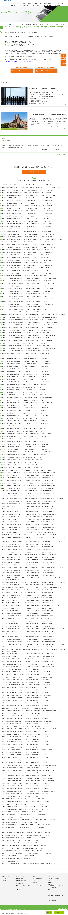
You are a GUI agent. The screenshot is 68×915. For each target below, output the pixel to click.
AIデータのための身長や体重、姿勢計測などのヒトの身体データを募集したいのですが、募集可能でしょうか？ (28, 291)
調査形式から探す (6, 877)
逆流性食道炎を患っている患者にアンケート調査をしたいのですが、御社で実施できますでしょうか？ (26, 726)
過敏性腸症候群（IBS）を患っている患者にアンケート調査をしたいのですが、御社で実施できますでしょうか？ (29, 729)
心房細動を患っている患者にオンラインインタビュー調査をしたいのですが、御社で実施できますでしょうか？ (28, 656)
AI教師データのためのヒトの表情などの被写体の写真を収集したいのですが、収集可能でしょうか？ (26, 345)
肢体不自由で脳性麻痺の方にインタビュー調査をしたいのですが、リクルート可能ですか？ (24, 418)
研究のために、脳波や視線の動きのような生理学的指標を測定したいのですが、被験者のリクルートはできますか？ (30, 863)
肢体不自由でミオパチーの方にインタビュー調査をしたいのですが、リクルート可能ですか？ (24, 400)
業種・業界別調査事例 (38, 878)
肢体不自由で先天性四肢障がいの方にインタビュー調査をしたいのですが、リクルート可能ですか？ (26, 371)
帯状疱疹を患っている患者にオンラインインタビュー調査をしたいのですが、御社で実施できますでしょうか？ (28, 603)
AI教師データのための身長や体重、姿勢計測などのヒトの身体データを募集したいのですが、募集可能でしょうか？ (29, 327)
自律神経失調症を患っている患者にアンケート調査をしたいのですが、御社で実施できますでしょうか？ (27, 721)
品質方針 (50, 889)
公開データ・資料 (47, 5)
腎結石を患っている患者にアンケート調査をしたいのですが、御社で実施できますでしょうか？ (25, 718)
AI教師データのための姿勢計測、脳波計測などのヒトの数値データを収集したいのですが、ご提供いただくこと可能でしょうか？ (33, 322)
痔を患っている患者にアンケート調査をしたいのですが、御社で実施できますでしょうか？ (24, 755)
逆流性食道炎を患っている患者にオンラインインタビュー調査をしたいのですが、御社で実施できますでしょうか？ (30, 584)
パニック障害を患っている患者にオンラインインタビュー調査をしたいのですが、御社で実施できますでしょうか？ (30, 557)
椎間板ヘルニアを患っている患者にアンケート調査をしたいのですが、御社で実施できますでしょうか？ (27, 703)
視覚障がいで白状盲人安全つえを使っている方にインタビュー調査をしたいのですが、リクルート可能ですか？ (28, 234)
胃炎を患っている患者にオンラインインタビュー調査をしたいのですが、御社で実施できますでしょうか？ (27, 597)
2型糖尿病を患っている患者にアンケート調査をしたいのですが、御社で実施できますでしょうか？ (26, 708)
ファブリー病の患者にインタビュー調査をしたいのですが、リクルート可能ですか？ (22, 796)
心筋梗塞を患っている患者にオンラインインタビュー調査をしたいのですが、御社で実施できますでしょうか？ (28, 659)
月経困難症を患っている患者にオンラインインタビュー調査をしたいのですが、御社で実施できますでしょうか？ (29, 491)
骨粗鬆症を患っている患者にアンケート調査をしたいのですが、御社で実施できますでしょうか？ (25, 700)
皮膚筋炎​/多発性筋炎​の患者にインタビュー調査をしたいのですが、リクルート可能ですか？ (24, 814)
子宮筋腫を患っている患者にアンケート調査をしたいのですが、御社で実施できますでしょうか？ (25, 679)
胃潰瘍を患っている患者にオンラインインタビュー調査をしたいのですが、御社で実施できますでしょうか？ (28, 595)
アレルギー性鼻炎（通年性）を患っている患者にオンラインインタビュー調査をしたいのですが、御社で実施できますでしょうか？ (33, 644)
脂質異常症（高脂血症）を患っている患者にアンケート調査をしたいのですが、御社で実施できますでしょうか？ (29, 791)
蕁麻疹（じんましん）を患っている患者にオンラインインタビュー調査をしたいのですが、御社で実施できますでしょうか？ (32, 634)
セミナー (39, 5)
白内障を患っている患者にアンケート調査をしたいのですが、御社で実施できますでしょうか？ (25, 687)
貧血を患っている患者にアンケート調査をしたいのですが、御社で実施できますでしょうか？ (24, 669)
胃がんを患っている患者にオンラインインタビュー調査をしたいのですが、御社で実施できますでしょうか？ (28, 480)
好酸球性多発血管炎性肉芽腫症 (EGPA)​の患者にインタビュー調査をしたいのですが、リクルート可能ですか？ (28, 819)
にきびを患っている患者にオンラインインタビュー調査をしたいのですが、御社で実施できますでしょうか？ (28, 610)
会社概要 (35, 3)
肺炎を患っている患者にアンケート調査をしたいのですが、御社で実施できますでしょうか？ (24, 762)
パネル (33, 5)
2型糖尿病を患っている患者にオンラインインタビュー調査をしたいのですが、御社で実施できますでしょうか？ (29, 535)
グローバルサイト (52, 900)
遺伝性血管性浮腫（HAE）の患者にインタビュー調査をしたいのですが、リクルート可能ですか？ (25, 801)
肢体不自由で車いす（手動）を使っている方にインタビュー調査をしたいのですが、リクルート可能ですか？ (28, 224)
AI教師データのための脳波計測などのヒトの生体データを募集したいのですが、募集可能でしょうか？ (26, 330)
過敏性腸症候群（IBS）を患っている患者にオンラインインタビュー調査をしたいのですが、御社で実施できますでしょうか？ (32, 587)
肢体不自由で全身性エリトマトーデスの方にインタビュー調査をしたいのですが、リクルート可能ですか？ (27, 397)
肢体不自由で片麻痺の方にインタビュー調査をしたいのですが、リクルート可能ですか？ (23, 428)
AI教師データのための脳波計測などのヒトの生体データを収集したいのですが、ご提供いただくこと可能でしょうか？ (30, 317)
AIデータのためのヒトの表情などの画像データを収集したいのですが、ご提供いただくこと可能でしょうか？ (28, 288)
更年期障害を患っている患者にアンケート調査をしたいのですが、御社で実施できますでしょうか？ (26, 672)
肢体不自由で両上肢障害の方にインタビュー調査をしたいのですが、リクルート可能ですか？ (24, 405)
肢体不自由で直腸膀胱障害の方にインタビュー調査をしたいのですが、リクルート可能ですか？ (25, 408)
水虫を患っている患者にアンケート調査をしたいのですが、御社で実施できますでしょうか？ (24, 752)
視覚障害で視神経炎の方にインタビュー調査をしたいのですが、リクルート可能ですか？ (23, 446)
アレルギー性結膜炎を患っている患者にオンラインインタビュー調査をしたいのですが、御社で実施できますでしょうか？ (31, 641)
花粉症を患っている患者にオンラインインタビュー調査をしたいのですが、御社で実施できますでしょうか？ (28, 631)
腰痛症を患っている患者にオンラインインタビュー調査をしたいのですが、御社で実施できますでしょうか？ (28, 524)
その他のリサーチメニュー (8, 881)
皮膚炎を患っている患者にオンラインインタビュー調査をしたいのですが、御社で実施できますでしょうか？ (28, 600)
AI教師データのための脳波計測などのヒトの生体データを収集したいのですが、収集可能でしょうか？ (26, 343)
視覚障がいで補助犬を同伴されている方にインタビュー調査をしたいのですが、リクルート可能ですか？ (27, 231)
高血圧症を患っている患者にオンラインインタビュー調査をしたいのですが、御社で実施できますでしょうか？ (28, 666)
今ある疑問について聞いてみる (34, 171)
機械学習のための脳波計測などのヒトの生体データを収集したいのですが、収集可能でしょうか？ (25, 268)
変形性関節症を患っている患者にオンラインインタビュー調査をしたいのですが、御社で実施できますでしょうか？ (30, 514)
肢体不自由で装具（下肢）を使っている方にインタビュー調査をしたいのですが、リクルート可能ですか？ (27, 208)
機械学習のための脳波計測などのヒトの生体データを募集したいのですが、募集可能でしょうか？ (25, 255)
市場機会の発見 (20, 878)
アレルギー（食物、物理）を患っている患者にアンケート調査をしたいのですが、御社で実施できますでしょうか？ (29, 765)
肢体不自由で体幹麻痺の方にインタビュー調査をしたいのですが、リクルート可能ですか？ (24, 376)
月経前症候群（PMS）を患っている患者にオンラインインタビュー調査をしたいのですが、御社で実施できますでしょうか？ (32, 488)
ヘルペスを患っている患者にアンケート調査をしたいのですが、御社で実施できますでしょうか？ (25, 757)
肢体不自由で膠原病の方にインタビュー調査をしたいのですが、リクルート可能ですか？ (23, 387)
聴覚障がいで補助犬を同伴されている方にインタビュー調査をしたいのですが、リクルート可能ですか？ (27, 226)
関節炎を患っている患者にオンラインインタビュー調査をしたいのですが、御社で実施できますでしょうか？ (28, 509)
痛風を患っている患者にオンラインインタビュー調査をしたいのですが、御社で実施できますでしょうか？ (27, 516)
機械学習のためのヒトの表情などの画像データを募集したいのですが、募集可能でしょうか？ (24, 262)
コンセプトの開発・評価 (22, 881)
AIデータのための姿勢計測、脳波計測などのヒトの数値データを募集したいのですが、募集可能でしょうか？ (28, 299)
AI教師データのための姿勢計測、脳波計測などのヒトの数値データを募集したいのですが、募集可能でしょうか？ (29, 335)
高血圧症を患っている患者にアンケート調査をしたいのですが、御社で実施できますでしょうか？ (25, 793)
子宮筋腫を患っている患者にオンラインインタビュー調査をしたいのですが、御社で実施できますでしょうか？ (28, 493)
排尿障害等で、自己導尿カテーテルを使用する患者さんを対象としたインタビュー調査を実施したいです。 (27, 236)
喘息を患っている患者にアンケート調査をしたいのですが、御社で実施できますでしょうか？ (24, 760)
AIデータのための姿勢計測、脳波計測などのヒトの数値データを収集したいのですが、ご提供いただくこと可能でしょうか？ (32, 286)
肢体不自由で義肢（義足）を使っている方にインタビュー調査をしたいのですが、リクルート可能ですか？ (27, 213)
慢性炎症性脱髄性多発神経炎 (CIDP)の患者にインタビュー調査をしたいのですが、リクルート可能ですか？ (28, 825)
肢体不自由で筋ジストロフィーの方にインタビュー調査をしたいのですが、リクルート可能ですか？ (26, 423)
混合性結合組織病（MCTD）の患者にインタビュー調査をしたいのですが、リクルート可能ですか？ (26, 835)
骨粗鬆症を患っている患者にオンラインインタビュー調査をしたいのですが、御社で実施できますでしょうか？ (28, 519)
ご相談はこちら (63, 64)
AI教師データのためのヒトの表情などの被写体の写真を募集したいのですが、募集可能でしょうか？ (26, 332)
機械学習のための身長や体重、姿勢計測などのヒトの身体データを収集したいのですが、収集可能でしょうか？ (28, 265)
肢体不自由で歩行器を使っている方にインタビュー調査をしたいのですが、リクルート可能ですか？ (26, 218)
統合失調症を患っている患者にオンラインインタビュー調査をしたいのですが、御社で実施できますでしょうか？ (29, 565)
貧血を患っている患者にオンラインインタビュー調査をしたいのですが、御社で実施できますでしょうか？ (27, 470)
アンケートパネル (37, 884)
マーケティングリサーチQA (39, 885)
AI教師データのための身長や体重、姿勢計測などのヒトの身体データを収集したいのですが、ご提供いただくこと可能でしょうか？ (33, 314)
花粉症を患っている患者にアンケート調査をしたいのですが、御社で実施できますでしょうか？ (25, 768)
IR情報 (40, 3)
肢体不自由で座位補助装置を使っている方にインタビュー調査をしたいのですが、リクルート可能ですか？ (27, 203)
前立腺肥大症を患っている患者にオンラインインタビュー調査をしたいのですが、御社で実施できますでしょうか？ (30, 547)
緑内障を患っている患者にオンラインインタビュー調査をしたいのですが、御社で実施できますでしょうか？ (28, 506)
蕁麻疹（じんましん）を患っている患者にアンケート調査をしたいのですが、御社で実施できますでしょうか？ (28, 770)
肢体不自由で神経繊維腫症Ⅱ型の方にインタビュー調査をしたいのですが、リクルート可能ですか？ (26, 410)
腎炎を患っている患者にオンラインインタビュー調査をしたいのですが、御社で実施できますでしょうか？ (27, 544)
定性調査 (4, 880)
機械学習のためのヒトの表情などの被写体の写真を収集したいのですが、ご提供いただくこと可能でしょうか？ (28, 244)
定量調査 (4, 878)
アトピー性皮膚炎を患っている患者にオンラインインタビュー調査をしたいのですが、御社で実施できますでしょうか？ (31, 639)
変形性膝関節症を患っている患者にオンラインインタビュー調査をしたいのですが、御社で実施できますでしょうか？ (30, 511)
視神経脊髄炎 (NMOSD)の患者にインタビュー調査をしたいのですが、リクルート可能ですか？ (25, 804)
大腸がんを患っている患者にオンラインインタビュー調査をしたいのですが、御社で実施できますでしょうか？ (28, 478)
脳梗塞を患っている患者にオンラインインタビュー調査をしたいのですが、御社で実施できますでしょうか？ (28, 653)
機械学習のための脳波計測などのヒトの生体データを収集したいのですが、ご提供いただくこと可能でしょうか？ (29, 242)
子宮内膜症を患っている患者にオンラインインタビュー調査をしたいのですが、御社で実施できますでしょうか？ (29, 496)
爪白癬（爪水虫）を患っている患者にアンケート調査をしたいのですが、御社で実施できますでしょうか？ (27, 749)
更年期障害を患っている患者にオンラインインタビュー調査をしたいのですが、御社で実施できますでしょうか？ (29, 483)
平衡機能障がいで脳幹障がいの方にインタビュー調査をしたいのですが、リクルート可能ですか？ (25, 353)
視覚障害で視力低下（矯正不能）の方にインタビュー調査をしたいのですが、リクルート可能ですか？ (26, 452)
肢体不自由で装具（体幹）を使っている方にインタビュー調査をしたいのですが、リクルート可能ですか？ (27, 200)
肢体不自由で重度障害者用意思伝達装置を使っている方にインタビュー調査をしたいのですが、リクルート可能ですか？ (31, 195)
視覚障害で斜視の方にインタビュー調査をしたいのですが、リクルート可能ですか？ (22, 459)
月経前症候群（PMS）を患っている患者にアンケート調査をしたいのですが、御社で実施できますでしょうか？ (28, 677)
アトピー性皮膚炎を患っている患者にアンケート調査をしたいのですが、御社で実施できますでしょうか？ (27, 775)
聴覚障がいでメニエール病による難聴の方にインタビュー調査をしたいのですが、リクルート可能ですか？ (27, 434)
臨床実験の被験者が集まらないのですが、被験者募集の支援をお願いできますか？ (22, 856)
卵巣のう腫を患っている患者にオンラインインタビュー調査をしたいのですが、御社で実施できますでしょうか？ (29, 485)
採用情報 (24, 3)
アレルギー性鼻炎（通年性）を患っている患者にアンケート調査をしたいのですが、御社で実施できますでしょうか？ (30, 780)
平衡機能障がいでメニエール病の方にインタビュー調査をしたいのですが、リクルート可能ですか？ (26, 356)
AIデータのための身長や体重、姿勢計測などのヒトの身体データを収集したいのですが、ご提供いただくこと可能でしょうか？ (32, 278)
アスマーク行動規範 (52, 887)
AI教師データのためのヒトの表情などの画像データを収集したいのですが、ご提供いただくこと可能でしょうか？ (29, 325)
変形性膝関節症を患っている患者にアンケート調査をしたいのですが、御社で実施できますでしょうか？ (27, 695)
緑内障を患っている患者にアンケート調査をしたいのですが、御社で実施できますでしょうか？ (25, 690)
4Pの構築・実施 (20, 883)
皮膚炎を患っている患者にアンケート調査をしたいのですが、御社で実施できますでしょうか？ (25, 742)
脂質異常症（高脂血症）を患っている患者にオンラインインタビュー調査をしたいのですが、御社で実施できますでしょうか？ (32, 664)
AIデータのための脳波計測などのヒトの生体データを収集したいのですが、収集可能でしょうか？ (25, 306)
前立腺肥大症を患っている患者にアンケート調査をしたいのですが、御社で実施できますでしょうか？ (26, 713)
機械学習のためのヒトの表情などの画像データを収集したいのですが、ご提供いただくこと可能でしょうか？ (28, 249)
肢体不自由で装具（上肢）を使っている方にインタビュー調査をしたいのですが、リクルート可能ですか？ (27, 211)
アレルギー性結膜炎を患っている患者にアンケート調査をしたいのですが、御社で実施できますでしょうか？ (28, 778)
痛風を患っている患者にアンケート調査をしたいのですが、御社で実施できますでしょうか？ (24, 698)
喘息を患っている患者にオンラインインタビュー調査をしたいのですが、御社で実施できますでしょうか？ (27, 623)
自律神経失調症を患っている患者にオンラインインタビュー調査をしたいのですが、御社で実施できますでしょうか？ (30, 562)
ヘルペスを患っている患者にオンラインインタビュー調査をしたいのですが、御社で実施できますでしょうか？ (28, 621)
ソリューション (20, 889)
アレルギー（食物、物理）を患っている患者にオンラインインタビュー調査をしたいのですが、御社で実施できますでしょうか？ (33, 629)
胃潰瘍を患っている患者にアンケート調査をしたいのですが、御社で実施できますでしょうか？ (25, 736)
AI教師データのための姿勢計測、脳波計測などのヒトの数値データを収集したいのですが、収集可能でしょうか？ (29, 348)
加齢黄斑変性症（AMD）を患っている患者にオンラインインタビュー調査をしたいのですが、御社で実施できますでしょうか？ (32, 498)
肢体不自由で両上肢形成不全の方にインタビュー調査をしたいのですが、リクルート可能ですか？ (25, 382)
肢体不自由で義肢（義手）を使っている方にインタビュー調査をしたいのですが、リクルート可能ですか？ (27, 216)
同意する (59, 912)
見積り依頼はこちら (63, 58)
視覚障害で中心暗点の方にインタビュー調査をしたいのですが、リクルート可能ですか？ (23, 457)
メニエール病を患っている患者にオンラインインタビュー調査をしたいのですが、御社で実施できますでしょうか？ (30, 554)
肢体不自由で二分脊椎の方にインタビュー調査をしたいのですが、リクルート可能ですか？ (24, 384)
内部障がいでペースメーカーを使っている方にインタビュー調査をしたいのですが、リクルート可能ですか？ (28, 190)
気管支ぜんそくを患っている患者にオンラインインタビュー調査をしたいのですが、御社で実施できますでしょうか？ (30, 636)
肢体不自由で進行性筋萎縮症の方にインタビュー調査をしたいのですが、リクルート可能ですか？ (25, 415)
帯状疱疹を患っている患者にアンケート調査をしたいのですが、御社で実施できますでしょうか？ (25, 744)
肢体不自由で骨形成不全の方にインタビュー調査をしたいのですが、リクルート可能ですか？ (24, 379)
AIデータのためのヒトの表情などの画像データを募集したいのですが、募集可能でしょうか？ (24, 301)
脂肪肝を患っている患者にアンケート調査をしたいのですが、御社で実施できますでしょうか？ (25, 731)
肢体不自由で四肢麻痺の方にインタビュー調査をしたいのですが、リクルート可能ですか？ (24, 431)
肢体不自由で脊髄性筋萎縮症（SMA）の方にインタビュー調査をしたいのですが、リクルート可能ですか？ (27, 402)
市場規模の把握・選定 (21, 880)
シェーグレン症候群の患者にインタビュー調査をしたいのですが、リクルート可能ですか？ (24, 848)
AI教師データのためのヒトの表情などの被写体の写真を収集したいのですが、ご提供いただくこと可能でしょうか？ (29, 319)
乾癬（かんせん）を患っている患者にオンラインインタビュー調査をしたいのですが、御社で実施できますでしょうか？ (31, 605)
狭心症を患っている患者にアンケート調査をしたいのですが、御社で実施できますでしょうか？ (25, 788)
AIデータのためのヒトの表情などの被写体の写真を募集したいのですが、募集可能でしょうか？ (25, 296)
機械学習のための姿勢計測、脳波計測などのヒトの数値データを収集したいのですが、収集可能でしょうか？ (28, 273)
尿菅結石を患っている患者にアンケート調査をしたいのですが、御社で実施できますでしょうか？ (25, 716)
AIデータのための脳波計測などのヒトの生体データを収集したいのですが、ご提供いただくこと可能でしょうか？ (29, 281)
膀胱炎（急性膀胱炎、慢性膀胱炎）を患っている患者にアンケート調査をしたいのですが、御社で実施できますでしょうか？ (32, 710)
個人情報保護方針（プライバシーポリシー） (57, 885)
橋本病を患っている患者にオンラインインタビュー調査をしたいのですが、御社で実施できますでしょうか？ (28, 529)
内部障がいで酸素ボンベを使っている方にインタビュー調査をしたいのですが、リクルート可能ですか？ (27, 185)
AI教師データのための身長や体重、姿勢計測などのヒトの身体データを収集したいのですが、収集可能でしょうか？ (29, 340)
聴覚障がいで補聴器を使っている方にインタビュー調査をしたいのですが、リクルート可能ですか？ (26, 229)
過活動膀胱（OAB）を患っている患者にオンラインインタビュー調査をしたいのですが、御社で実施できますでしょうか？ (31, 541)
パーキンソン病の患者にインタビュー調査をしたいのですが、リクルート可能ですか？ (23, 830)
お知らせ (29, 3)
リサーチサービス (12, 5)
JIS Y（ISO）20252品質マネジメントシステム (57, 891)
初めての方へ (19, 887)
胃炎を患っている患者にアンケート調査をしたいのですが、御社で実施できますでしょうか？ (24, 739)
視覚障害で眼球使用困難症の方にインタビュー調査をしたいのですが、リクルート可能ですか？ (25, 444)
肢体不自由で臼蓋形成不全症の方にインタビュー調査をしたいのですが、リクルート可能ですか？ (25, 369)
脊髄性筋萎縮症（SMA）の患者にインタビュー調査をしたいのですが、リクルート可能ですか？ (25, 806)
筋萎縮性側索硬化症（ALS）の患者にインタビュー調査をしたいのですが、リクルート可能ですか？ (26, 832)
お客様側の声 (36, 880)
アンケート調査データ (52, 880)
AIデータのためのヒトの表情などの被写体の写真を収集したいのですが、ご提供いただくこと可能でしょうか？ (28, 283)
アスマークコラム (57, 5)
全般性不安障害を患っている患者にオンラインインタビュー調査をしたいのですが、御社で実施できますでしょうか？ (30, 572)
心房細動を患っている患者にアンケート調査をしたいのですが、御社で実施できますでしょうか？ (25, 786)
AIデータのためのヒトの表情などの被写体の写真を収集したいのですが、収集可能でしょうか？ (25, 309)
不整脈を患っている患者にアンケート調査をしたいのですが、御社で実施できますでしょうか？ (25, 783)
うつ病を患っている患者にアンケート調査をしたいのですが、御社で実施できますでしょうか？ (25, 723)
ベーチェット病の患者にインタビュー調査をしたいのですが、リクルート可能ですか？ (23, 817)
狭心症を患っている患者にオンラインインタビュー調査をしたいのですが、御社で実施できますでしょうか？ (28, 661)
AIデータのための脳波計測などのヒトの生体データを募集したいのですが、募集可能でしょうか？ (25, 294)
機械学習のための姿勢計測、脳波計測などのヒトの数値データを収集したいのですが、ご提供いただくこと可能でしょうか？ (32, 247)
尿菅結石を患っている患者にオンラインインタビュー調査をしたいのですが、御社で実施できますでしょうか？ (28, 549)
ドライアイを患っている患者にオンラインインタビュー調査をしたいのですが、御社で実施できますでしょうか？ (29, 501)
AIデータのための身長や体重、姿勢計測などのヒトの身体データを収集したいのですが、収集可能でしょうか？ (28, 304)
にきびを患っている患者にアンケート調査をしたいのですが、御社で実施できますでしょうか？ (25, 747)
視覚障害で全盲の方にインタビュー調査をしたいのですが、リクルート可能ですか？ (22, 467)
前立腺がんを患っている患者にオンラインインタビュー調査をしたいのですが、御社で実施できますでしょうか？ (29, 472)
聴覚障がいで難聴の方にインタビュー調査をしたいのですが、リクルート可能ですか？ (23, 439)
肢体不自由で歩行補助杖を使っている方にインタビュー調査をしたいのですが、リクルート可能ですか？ (27, 198)
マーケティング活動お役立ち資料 (55, 895)
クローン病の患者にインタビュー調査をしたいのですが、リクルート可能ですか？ (22, 843)
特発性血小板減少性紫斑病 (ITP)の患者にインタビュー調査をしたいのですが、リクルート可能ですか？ (27, 809)
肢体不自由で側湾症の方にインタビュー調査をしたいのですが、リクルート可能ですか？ (23, 389)
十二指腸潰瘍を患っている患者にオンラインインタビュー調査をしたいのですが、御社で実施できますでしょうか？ (30, 592)
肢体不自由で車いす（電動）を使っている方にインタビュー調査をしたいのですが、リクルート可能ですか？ (28, 221)
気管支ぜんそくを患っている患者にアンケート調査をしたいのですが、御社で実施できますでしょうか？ (27, 773)
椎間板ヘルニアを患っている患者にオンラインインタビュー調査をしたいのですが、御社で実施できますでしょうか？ (30, 522)
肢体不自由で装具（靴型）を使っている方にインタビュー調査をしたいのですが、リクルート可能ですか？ (27, 205)
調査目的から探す (20, 877)
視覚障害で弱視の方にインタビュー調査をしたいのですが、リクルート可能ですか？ (22, 465)
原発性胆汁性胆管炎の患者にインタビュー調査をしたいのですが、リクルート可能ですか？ (24, 845)
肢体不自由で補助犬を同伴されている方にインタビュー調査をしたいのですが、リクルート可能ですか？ (27, 192)
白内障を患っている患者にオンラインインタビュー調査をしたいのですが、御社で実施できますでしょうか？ (28, 503)
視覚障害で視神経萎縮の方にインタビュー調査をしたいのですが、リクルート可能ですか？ (24, 454)
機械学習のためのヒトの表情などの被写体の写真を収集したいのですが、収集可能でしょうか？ (25, 270)
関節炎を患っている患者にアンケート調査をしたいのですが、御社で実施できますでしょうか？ (25, 692)
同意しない (49, 912)
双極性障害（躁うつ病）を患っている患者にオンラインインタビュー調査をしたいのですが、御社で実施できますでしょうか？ (32, 567)
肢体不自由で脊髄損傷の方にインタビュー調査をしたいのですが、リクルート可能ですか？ (24, 413)
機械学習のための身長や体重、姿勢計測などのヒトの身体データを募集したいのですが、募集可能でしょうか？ (28, 252)
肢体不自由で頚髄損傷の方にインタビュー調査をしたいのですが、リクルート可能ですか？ (24, 395)
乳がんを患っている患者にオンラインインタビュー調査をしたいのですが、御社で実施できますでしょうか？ (28, 475)
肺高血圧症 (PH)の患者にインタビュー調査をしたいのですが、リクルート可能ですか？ (23, 799)
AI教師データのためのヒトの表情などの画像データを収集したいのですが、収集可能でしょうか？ (25, 351)
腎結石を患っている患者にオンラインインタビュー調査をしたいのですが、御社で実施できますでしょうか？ (28, 552)
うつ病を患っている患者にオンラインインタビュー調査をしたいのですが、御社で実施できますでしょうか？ (28, 570)
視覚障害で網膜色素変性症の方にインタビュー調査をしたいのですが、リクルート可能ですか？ (25, 449)
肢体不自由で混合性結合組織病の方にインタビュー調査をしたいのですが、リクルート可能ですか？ (26, 361)
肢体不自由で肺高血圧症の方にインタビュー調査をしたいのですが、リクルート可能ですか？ (24, 358)
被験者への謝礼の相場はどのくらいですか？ (13, 861)
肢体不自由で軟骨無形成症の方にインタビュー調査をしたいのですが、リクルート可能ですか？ (25, 366)
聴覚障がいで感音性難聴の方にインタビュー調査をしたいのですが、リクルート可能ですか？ (24, 436)
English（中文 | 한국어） (48, 3)
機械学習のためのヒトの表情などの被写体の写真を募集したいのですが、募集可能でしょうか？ (25, 257)
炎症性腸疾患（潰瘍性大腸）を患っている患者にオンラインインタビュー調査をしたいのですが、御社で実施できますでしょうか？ (33, 582)
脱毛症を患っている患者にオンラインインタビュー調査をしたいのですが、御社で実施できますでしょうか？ (28, 608)
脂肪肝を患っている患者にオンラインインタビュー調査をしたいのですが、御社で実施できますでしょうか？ (28, 590)
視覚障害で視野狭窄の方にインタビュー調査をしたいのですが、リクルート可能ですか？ (23, 462)
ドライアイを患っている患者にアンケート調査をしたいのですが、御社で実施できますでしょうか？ (26, 685)
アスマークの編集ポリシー (62, 154)
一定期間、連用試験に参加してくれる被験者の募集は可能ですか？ (18, 858)
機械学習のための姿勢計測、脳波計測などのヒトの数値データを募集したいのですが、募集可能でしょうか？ (28, 260)
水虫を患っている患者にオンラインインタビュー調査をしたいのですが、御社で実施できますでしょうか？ (27, 616)
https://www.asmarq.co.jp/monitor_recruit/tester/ (18, 61)
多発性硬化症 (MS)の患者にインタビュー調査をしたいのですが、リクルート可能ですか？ (23, 827)
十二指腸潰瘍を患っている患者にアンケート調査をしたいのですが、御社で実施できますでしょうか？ (26, 734)
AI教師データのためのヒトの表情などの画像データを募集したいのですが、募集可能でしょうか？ (25, 338)
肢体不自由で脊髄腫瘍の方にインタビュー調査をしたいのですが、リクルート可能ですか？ (24, 392)
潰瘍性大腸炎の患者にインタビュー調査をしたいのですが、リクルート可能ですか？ (22, 840)
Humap (49, 898)
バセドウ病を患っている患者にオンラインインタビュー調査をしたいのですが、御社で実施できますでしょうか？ (29, 532)
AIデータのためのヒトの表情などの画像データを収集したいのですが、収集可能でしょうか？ (24, 312)
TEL (59, 3)
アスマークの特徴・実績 (24, 5)
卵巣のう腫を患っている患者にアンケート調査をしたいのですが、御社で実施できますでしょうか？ (26, 674)
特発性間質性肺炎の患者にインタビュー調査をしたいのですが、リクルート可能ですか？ (23, 837)
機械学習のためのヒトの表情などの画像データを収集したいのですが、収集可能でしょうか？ (24, 275)
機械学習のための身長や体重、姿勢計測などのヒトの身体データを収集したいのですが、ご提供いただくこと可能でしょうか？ (32, 239)
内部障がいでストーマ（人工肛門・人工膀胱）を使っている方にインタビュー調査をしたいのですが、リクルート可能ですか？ (32, 187)
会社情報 (50, 882)
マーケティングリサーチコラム (54, 878)
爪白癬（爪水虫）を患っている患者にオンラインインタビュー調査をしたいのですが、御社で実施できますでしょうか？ (31, 613)
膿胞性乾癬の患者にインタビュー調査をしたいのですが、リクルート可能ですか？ (22, 822)
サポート (35, 882)
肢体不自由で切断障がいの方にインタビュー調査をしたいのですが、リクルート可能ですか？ (24, 421)
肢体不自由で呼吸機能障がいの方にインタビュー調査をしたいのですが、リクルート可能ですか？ (25, 374)
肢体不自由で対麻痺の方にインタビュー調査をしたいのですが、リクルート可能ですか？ (23, 426)
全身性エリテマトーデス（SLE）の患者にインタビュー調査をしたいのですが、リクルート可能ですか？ (27, 853)
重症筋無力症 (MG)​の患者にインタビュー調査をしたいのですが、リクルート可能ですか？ (23, 812)
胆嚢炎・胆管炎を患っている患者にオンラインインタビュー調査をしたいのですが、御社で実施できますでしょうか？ (30, 575)
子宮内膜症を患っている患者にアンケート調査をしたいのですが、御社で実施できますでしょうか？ (26, 682)
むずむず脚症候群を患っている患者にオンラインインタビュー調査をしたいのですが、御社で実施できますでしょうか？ (31, 560)
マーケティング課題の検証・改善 (23, 885)
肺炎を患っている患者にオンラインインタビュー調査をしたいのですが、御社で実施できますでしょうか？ (27, 626)
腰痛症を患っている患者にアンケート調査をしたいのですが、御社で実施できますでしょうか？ (25, 705)
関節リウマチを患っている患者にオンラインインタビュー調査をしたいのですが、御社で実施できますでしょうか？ (30, 527)
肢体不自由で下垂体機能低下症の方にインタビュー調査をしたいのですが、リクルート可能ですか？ (26, 364)
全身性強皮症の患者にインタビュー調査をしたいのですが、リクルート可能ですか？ (22, 850)
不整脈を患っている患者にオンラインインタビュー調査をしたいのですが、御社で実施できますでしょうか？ (28, 647)
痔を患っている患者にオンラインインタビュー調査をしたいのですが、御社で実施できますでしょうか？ (27, 618)
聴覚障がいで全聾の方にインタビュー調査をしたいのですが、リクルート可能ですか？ (23, 441)
